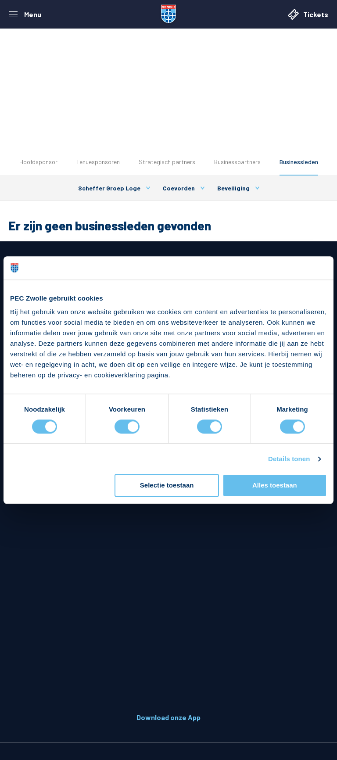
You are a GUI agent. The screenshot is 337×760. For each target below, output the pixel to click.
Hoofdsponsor (38, 161)
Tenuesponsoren (98, 161)
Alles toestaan (274, 485)
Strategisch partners (167, 161)
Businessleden (299, 161)
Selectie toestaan (167, 485)
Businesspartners (237, 161)
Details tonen (289, 458)
